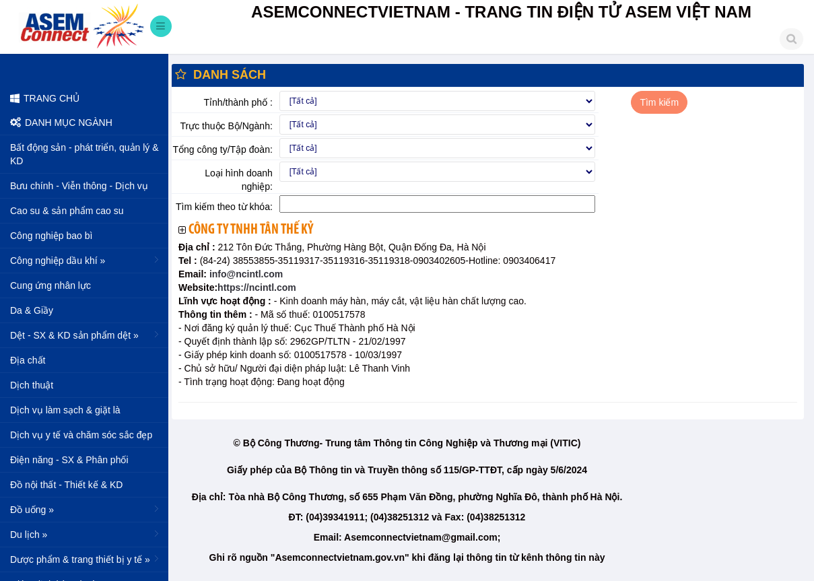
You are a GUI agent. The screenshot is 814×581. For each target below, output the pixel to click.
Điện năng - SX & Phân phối (69, 459)
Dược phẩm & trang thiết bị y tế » (86, 559)
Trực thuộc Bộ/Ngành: (226, 126)
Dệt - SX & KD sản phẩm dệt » (86, 335)
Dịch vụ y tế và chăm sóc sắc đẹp (81, 435)
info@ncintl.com (245, 274)
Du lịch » (86, 534)
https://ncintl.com (256, 287)
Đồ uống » (86, 509)
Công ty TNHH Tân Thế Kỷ (251, 230)
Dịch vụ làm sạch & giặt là (65, 410)
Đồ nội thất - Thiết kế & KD (66, 484)
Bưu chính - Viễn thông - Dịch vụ (79, 185)
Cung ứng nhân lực (50, 285)
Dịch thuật (31, 385)
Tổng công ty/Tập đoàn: (223, 149)
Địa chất (27, 360)
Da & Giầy (31, 310)
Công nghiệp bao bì (51, 235)
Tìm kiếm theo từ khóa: (224, 206)
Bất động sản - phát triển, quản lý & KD (84, 154)
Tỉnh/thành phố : (238, 102)
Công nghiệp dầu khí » (86, 260)
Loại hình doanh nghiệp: (239, 180)
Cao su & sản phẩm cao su (67, 210)
